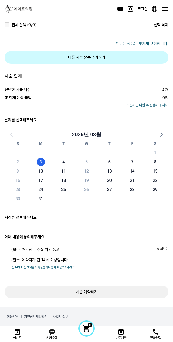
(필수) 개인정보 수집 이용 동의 (32, 249)
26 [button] (86, 189)
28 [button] (132, 189)
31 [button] (41, 198)
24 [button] (41, 189)
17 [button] (41, 180)
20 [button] (109, 180)
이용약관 (12, 317)
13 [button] (109, 171)
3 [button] (41, 162)
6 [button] (109, 162)
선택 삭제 (161, 24)
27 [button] (109, 189)
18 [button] (63, 180)
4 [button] (63, 162)
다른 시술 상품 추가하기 (86, 57)
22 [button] (155, 180)
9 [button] (18, 171)
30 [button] (18, 198)
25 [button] (63, 189)
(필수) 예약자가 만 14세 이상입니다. (37, 260)
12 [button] (86, 171)
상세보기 (162, 249)
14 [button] (132, 171)
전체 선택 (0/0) (20, 24)
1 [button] (155, 152)
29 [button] (155, 189)
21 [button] (132, 180)
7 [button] (132, 162)
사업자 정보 (60, 317)
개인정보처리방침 (35, 317)
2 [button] (18, 162)
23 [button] (18, 189)
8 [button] (155, 162)
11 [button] (63, 171)
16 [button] (18, 180)
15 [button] (155, 171)
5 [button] (86, 162)
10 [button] (41, 171)
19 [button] (86, 180)
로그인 (142, 9)
